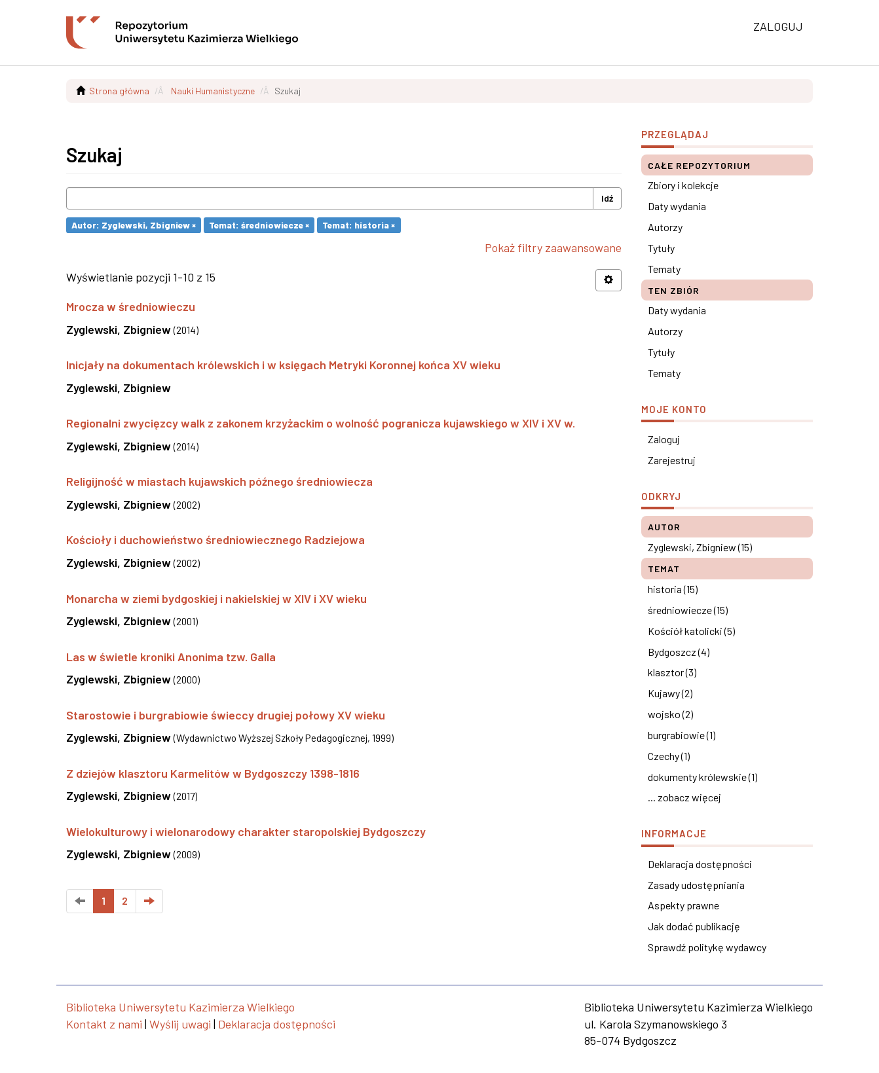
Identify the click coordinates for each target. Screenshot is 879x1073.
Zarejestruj (672, 460)
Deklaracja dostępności (700, 864)
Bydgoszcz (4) (678, 652)
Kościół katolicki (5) (691, 631)
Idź (607, 198)
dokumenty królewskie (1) (702, 777)
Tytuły (661, 248)
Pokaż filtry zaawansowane (553, 247)
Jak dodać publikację (694, 926)
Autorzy (665, 227)
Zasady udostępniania (696, 885)
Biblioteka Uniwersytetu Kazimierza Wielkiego (180, 1007)
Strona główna (119, 90)
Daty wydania (677, 206)
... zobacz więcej (684, 797)
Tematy (664, 269)
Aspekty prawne (683, 905)
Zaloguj (664, 439)
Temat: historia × (358, 224)
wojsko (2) (670, 714)
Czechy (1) (669, 756)
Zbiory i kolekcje (683, 185)
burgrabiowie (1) (681, 735)
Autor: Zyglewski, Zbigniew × (133, 224)
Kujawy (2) (670, 693)
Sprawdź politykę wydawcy (707, 947)
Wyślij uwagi (180, 1024)
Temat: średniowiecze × (259, 224)
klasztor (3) (672, 672)
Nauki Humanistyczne (213, 90)
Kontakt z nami (104, 1024)
